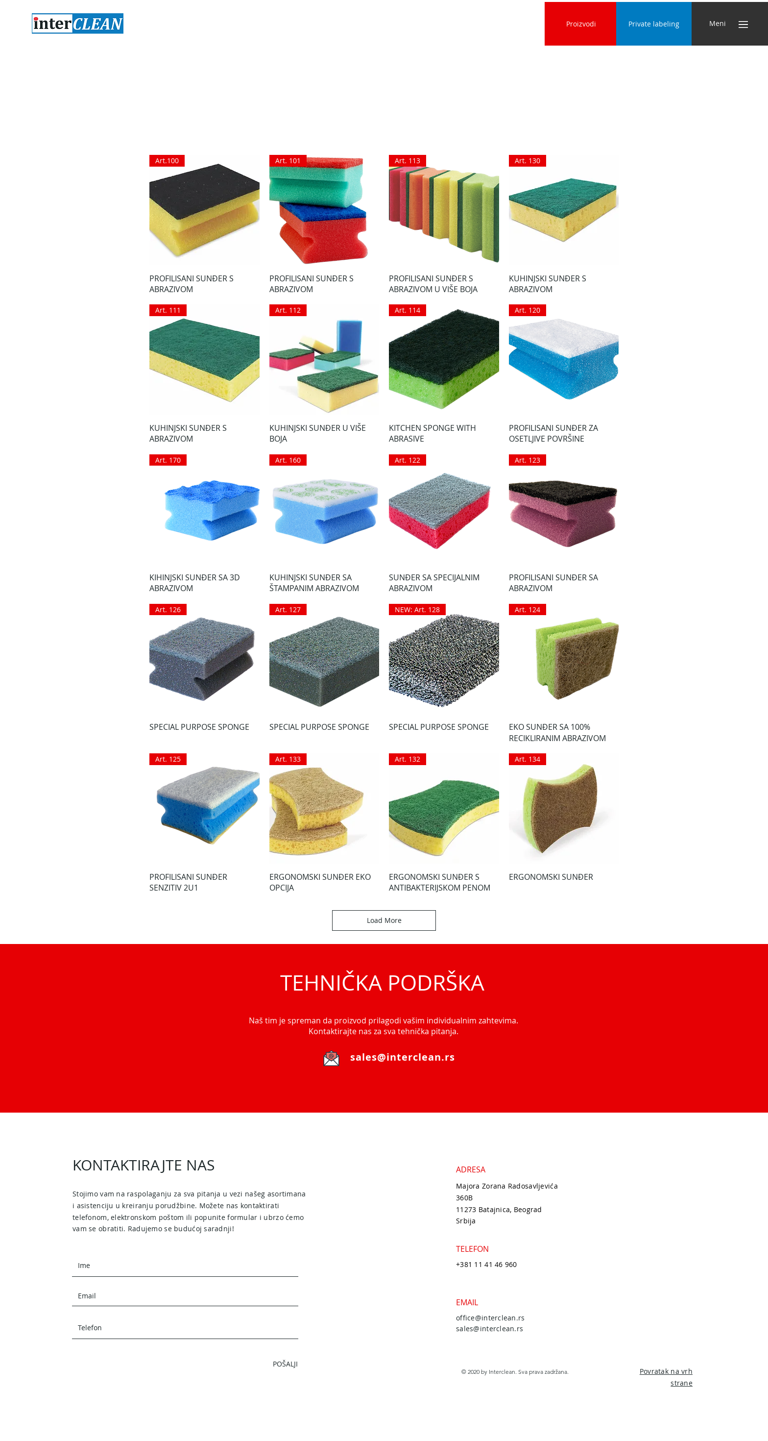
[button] (717, 23)
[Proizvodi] (581, 24)
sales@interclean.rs (402, 1057)
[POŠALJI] (263, 1364)
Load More (384, 920)
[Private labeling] (654, 24)
